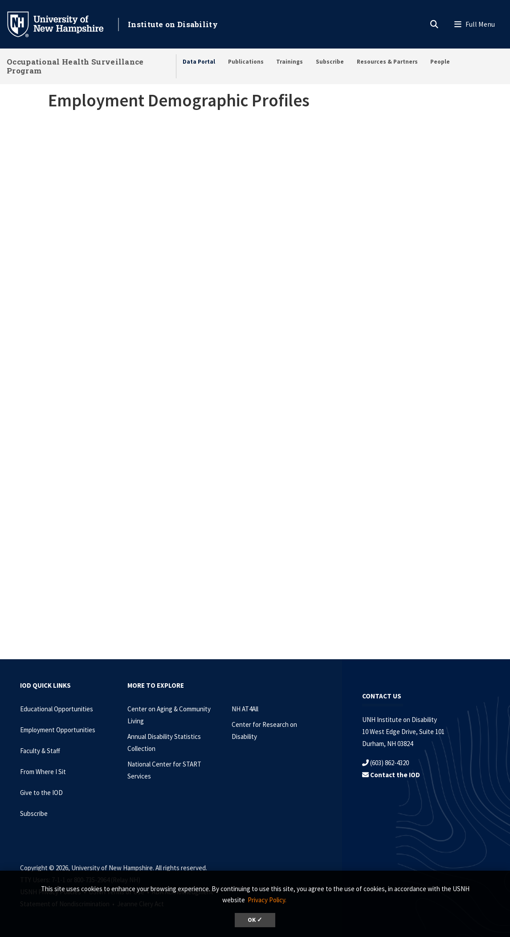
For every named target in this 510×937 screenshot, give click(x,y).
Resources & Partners (387, 61)
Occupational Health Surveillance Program (75, 66)
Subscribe (330, 61)
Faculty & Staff (40, 750)
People (440, 61)
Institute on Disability (173, 24)
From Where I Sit (43, 771)
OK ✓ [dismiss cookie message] (255, 920)
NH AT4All (245, 709)
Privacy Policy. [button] (267, 900)
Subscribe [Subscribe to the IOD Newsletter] (34, 813)
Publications (246, 61)
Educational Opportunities (56, 709)
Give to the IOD (41, 792)
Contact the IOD (391, 775)
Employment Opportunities (57, 730)
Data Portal (199, 61)
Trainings (289, 61)
